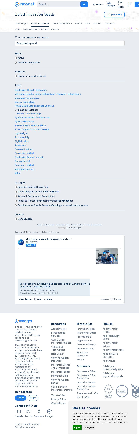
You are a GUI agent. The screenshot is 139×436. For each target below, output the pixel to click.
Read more (25, 299)
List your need (114, 14)
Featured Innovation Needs (30, 76)
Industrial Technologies (27, 98)
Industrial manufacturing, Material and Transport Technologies (48, 94)
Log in (33, 398)
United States (23, 219)
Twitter (28, 413)
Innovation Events (86, 344)
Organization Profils (87, 393)
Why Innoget (111, 4)
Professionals (84, 337)
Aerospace (20, 145)
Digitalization (22, 141)
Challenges (21, 23)
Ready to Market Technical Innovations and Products (44, 201)
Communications (23, 149)
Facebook (39, 413)
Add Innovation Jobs (113, 350)
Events (78, 23)
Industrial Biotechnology (29, 114)
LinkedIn (19, 413)
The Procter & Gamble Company (43, 239)
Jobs (87, 23)
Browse (98, 4)
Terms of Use (58, 395)
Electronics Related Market (29, 157)
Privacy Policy (77, 225)
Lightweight (21, 133)
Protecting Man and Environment (32, 129)
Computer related (24, 153)
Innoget (49, 413)
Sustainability (22, 137)
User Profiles (83, 397)
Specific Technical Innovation (31, 187)
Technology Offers (62, 23)
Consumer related (24, 165)
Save (37, 299)
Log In (129, 4)
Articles (97, 23)
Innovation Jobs (85, 348)
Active (19, 58)
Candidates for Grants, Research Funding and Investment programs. (51, 205)
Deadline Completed (27, 62)
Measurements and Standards (30, 125)
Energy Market (22, 161)
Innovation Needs (40, 23)
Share (48, 299)
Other (18, 173)
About (39, 225)
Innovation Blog (63, 225)
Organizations (84, 341)
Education (110, 23)
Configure (89, 427)
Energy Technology (25, 102)
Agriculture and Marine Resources (32, 117)
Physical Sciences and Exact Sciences (34, 106)
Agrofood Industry (24, 121)
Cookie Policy (58, 403)
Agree (77, 427)
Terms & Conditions (93, 225)
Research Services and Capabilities (35, 196)
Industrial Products (24, 169)
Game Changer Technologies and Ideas (37, 191)
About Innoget (58, 329)
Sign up (20, 398)
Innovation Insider (60, 372)
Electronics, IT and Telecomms (31, 90)
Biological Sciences (27, 110)
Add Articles (109, 361)
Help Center (49, 225)
